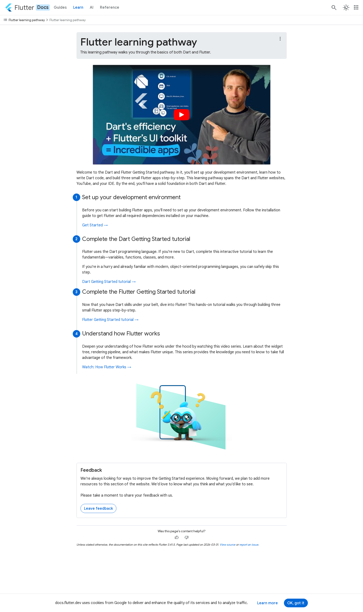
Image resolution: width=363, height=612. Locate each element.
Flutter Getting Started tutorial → (110, 319)
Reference (109, 7)
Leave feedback (98, 508)
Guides (60, 7)
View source (227, 544)
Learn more (267, 603)
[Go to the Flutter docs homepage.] (27, 7)
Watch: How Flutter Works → (106, 367)
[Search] (333, 7)
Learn (78, 7)
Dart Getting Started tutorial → (109, 281)
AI (91, 7)
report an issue (248, 544)
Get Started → (95, 225)
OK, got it (295, 603)
